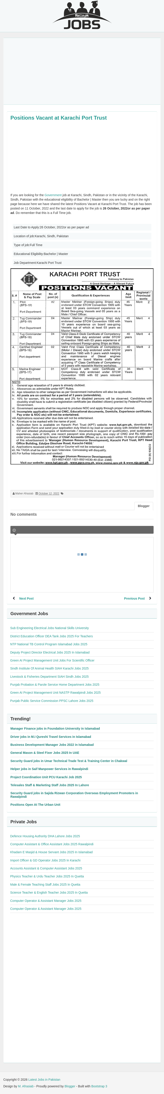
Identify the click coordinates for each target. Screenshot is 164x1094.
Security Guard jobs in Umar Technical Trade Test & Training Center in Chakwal (68, 761)
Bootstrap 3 (99, 1086)
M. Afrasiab (25, 1086)
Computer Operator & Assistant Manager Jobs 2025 (45, 900)
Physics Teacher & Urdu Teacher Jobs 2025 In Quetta (47, 876)
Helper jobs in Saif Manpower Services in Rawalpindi (49, 769)
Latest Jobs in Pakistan (44, 1079)
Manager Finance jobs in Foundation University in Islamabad (55, 728)
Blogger (69, 1086)
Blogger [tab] (144, 506)
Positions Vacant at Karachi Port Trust (58, 118)
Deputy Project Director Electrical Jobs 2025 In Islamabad (50, 652)
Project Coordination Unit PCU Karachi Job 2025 (46, 777)
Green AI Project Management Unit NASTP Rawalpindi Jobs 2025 (55, 692)
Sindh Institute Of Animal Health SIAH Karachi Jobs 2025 (49, 668)
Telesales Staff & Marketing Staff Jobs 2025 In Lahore (49, 785)
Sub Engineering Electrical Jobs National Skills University (49, 628)
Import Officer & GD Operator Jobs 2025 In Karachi (45, 860)
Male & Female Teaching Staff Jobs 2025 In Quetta (45, 884)
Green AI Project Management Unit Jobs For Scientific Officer (52, 660)
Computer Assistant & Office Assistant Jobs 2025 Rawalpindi (52, 844)
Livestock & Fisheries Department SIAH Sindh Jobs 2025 (49, 676)
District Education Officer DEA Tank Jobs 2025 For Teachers (51, 636)
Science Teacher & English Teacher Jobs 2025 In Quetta (49, 892)
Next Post (26, 598)
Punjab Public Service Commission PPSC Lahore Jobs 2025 (51, 701)
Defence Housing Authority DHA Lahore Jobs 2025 (45, 836)
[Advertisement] (82, 71)
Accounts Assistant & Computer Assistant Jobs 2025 (46, 868)
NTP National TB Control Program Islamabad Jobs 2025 (48, 644)
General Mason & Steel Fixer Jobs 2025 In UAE (44, 752)
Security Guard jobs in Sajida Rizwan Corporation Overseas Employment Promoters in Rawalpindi (74, 794)
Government (53, 195)
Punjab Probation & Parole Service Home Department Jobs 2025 (54, 684)
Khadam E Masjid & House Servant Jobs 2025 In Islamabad (51, 852)
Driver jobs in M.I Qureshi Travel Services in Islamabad (50, 737)
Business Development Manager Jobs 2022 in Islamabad (52, 744)
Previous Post (134, 598)
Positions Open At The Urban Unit (35, 804)
